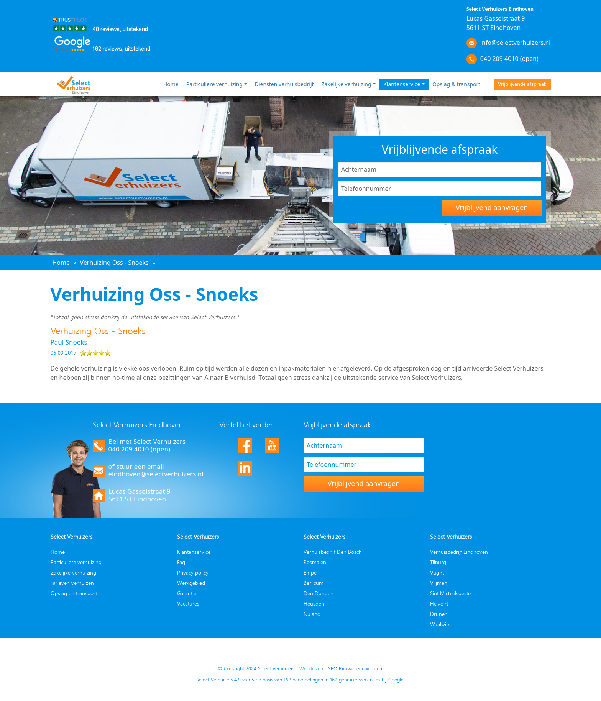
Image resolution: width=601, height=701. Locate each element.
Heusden (314, 603)
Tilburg (438, 562)
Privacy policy (193, 572)
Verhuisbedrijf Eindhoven (459, 552)
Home (171, 84)
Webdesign (311, 668)
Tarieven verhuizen (72, 583)
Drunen (439, 614)
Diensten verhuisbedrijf (284, 84)
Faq (181, 562)
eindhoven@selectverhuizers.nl (156, 474)
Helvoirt (439, 603)
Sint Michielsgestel (451, 593)
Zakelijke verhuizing (346, 84)
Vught (437, 572)
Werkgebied (191, 583)
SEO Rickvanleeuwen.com (356, 668)
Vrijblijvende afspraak (522, 84)
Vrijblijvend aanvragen (492, 207)
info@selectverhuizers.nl (515, 42)
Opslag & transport (456, 84)
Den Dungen (318, 593)
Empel (311, 572)
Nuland (312, 614)
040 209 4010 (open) (509, 58)
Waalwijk (440, 624)
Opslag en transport (74, 593)
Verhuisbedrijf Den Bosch (333, 552)
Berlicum (313, 583)
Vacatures (188, 603)
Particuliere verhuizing (214, 84)
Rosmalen (315, 562)
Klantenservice (401, 84)
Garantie (186, 593)
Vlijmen (438, 583)
